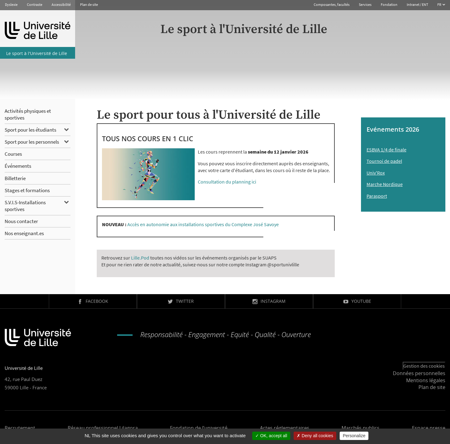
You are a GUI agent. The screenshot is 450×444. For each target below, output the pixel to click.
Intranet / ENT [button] (417, 4)
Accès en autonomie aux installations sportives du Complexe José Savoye (203, 224)
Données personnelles (419, 373)
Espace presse (428, 428)
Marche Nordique (385, 184)
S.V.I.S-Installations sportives (25, 206)
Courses (13, 153)
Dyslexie (11, 4)
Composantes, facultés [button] (332, 4)
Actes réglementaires (284, 428)
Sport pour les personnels (32, 141)
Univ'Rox (376, 173)
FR (439, 4)
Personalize (354, 435)
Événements (18, 166)
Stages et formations (27, 190)
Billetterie (15, 178)
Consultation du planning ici (227, 182)
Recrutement (20, 428)
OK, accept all (271, 435)
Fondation (389, 4)
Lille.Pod (140, 258)
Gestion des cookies (424, 366)
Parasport (377, 196)
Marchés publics (361, 428)
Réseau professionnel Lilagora (103, 428)
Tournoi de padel (384, 161)
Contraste (34, 4)
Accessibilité (61, 4)
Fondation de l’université (198, 428)
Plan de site (89, 4)
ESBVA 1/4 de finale (386, 149)
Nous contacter (21, 221)
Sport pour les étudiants (30, 129)
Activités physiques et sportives (28, 114)
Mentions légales (425, 380)
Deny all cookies (315, 435)
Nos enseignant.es (24, 233)
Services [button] (365, 4)
